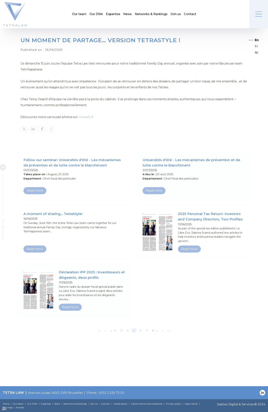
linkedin (6, 167)
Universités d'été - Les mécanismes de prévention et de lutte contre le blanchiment (191, 162)
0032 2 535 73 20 (111, 393)
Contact (190, 14)
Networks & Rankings (151, 14)
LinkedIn (85, 117)
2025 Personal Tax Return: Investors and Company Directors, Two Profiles (210, 216)
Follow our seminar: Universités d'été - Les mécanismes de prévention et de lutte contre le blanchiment (72, 162)
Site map (7, 407)
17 (147, 330)
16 (140, 330)
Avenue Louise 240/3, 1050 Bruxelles (55, 393)
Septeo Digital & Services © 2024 (241, 404)
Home (6, 403)
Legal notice (191, 403)
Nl (256, 52)
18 (153, 330)
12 (115, 330)
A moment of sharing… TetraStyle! (52, 214)
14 (128, 330)
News (127, 14)
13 (121, 330)
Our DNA (96, 14)
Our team (79, 14)
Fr (256, 46)
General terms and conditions (146, 403)
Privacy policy (173, 403)
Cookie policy (120, 403)
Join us (175, 14)
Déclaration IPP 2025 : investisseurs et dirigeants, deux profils (92, 275)
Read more (35, 190)
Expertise (113, 14)
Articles (20, 407)
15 (134, 330)
